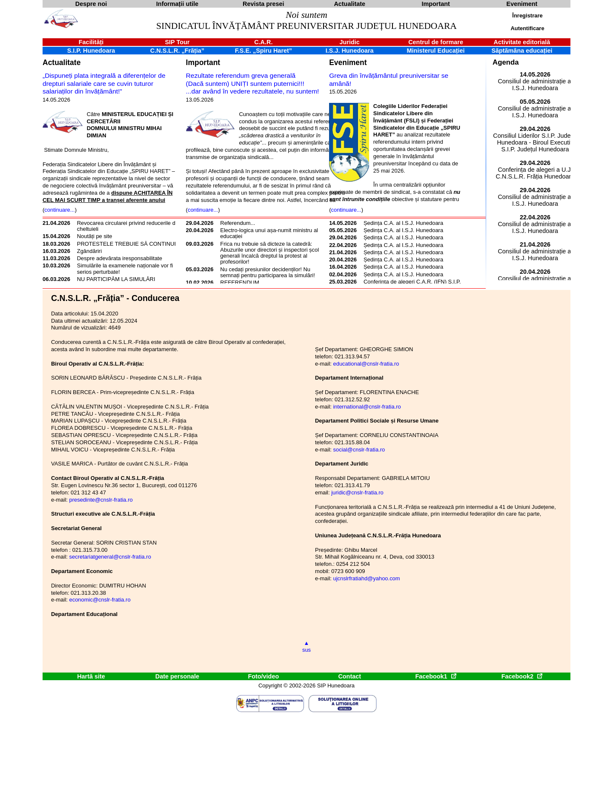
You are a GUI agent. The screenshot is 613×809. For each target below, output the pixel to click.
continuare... (59, 210)
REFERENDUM (239, 282)
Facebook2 (521, 676)
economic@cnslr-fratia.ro (99, 599)
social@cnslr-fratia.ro (359, 449)
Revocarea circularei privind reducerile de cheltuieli (127, 226)
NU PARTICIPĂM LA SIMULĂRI (116, 279)
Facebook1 (435, 676)
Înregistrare (527, 15)
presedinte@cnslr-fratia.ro (100, 500)
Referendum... (237, 223)
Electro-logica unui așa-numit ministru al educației (269, 233)
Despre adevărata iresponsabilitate (119, 258)
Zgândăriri (89, 251)
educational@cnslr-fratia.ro (366, 364)
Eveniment (348, 62)
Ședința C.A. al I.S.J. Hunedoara (403, 223)
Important (203, 62)
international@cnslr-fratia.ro (367, 406)
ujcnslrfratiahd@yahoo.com (366, 578)
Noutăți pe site (94, 236)
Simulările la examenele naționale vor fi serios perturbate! (125, 268)
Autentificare (527, 28)
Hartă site (91, 676)
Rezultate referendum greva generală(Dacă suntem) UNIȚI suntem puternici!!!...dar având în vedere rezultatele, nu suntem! (252, 83)
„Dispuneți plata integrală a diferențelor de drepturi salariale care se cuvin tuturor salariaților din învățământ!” (104, 83)
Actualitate (61, 62)
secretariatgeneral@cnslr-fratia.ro (110, 557)
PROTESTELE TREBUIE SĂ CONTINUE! (128, 244)
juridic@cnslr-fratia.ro (357, 492)
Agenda (506, 62)
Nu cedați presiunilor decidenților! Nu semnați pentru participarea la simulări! (267, 272)
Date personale (177, 676)
